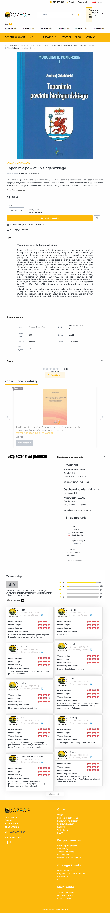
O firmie (61, 815)
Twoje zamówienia (65, 892)
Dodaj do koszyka (50, 218)
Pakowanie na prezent (67, 821)
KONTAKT (62, 827)
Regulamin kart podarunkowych (72, 873)
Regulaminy (62, 848)
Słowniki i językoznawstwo (84, 45)
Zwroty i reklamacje (66, 851)
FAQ (59, 879)
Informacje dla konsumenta (70, 857)
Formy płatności (64, 870)
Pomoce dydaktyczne (67, 818)
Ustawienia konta (65, 895)
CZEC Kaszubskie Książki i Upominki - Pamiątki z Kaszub (28, 45)
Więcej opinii (55, 794)
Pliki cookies (63, 854)
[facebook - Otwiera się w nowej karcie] (7, 842)
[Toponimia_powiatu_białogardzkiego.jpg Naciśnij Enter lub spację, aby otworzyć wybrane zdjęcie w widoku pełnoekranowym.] (55, 105)
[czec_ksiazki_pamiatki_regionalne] (29, 810)
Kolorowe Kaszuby (65, 824)
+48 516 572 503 (17, 832)
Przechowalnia (64, 898)
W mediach (62, 830)
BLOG (60, 833)
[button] (77, 14)
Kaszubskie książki (62, 45)
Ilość (11, 205)
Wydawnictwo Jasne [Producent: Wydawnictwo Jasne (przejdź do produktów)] (18, 163)
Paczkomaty (63, 876)
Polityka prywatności (67, 845)
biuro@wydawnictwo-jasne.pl (77, 482)
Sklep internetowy (54, 909)
